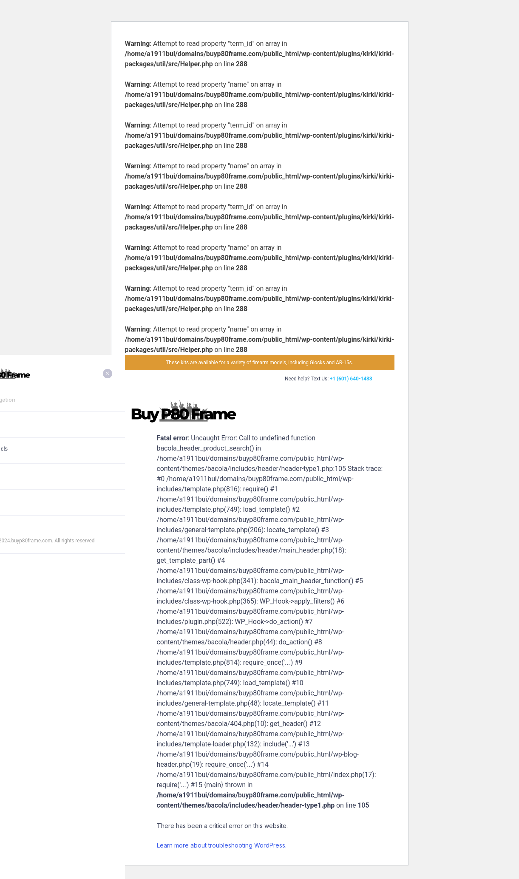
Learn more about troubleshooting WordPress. (221, 845)
